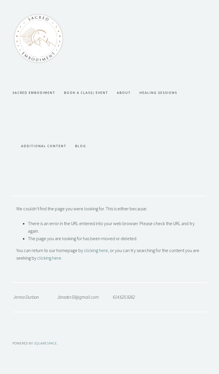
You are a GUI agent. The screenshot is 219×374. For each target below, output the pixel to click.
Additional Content (43, 146)
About (124, 92)
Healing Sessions (158, 92)
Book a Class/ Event (86, 92)
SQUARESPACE (45, 343)
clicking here (96, 250)
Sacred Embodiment (33, 92)
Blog (80, 146)
